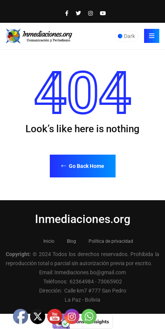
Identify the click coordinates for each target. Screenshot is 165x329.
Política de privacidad (111, 241)
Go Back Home (82, 166)
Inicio (48, 241)
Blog (71, 241)
